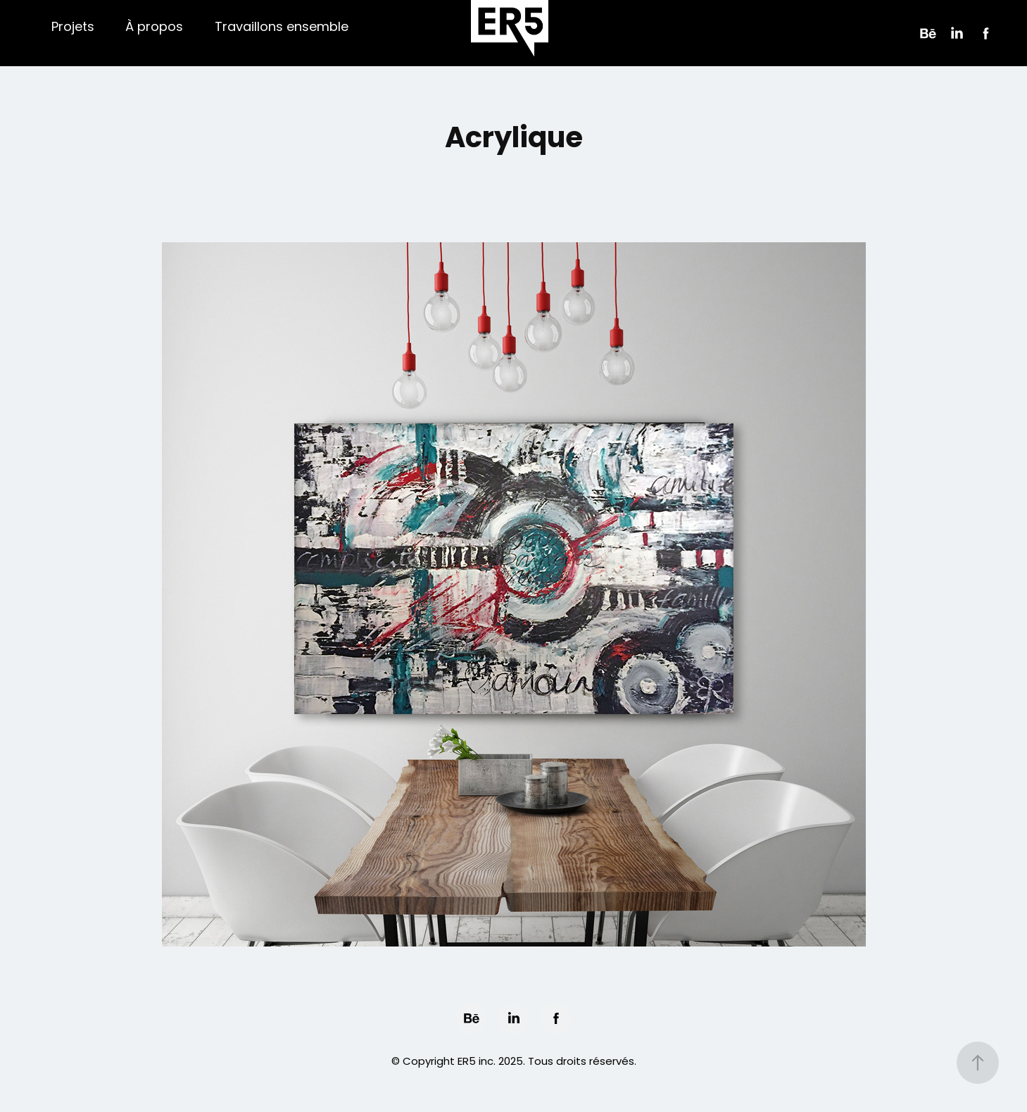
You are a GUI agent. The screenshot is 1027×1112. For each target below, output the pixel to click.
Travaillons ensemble (281, 28)
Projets (72, 28)
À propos (154, 28)
